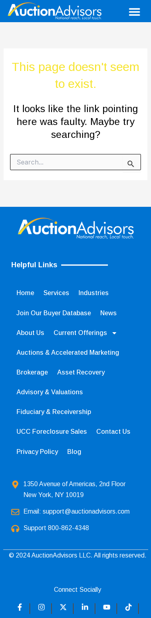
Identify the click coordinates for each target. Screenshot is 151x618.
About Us (30, 332)
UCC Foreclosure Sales (52, 431)
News (108, 313)
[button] (134, 11)
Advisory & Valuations (50, 392)
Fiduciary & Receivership (54, 411)
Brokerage (32, 372)
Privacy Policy (37, 451)
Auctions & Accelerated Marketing (68, 352)
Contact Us (113, 431)
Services (56, 292)
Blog (74, 451)
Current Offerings (86, 333)
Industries (94, 292)
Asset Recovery (81, 372)
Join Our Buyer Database (54, 313)
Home (25, 292)
